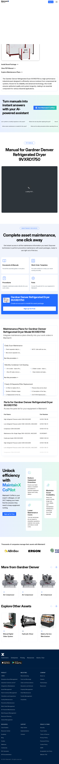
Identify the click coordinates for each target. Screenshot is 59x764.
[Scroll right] (56, 571)
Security (42, 727)
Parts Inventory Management (9, 692)
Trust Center (43, 731)
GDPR (41, 748)
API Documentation (6, 754)
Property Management (27, 689)
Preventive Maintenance (7, 703)
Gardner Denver (8, 6)
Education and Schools (27, 686)
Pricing (22, 658)
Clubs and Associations (27, 682)
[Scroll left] (51, 571)
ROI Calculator (5, 751)
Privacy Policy (44, 737)
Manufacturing (25, 676)
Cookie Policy (43, 744)
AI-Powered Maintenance (8, 709)
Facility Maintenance (7, 699)
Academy (3, 734)
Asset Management (6, 689)
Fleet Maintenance (26, 692)
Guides (3, 741)
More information (9, 93)
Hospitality (23, 699)
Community (4, 748)
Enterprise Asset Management (9, 679)
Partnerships (43, 682)
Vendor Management (7, 719)
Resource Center (5, 731)
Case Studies (4, 727)
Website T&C (43, 754)
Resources (30, 658)
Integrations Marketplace (8, 686)
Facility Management (26, 696)
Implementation (25, 731)
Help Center (24, 727)
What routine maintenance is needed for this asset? (14, 130)
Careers (42, 679)
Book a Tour (40, 658)
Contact (23, 734)
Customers (5, 658)
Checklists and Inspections (8, 696)
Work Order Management (8, 706)
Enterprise (14, 658)
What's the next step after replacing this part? (40, 126)
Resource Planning (6, 716)
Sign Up (51, 2)
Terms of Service (44, 734)
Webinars (3, 744)
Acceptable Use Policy (46, 751)
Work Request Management (8, 713)
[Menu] (56, 2)
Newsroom (43, 686)
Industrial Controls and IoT (8, 682)
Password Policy (44, 741)
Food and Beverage (26, 679)
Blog (2, 737)
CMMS (3, 676)
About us (42, 676)
